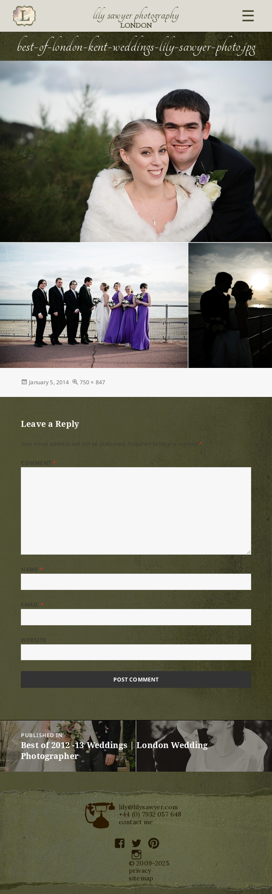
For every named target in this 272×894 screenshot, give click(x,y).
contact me (136, 822)
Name (32, 569)
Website (33, 640)
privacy (140, 870)
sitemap (141, 878)
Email (32, 605)
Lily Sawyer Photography (136, 15)
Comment (38, 463)
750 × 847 (92, 382)
